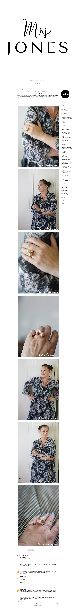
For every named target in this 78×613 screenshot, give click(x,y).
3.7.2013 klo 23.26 (23, 573)
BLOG (25, 73)
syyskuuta (64, 113)
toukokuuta (64, 192)
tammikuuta (64, 197)
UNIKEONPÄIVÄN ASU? (66, 132)
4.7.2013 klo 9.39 (22, 592)
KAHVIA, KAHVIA (65, 160)
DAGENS (63, 125)
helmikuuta (64, 196)
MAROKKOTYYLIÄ (65, 175)
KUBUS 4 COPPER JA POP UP (66, 173)
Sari (20, 582)
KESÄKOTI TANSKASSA (65, 166)
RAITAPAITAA (64, 134)
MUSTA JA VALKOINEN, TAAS (66, 149)
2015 (62, 105)
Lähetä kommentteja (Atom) (23, 608)
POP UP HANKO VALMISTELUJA (67, 164)
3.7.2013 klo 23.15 (23, 566)
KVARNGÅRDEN (64, 187)
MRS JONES (29, 73)
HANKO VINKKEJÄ (65, 126)
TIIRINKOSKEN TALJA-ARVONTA (67, 129)
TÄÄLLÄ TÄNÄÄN (65, 163)
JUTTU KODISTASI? (36, 73)
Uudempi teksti (19, 603)
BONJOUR (64, 144)
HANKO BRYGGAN (65, 140)
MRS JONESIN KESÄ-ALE (66, 137)
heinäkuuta (64, 116)
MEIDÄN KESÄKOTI (65, 122)
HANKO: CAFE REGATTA (66, 133)
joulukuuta (64, 109)
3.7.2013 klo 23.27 (23, 579)
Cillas (20, 596)
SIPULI (63, 176)
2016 (62, 104)
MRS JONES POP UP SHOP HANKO (67, 186)
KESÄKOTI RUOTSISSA (65, 136)
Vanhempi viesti (55, 603)
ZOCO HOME (64, 156)
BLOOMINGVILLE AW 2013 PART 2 (67, 117)
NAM (63, 155)
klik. (41, 93)
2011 (62, 200)
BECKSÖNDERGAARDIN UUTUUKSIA (68, 182)
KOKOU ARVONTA (65, 180)
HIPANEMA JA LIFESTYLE (66, 169)
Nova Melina (22, 557)
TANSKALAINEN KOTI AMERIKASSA (67, 130)
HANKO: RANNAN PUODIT (66, 143)
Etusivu (37, 603)
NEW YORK (64, 151)
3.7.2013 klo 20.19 (23, 560)
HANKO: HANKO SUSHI (66, 139)
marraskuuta (64, 110)
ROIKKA (63, 152)
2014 (62, 106)
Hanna (21, 563)
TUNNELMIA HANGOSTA (66, 159)
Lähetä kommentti (21, 601)
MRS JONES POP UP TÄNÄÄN (66, 162)
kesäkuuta (64, 190)
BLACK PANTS (64, 179)
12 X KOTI (42, 73)
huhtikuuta (64, 193)
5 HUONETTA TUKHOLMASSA (67, 148)
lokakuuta (64, 112)
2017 (62, 102)
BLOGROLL (52, 73)
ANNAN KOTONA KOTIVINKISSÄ (67, 178)
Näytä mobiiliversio (37, 605)
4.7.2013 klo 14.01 (23, 599)
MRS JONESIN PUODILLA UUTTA (67, 128)
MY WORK (47, 73)
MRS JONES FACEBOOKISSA (66, 145)
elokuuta (63, 114)
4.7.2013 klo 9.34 (22, 586)
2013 (62, 108)
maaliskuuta (64, 194)
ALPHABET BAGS (65, 124)
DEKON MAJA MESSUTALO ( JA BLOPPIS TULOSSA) (67, 172)
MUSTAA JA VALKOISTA (66, 154)
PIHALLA (63, 120)
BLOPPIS (63, 121)
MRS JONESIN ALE (65, 188)
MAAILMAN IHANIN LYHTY (66, 184)
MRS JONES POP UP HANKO (66, 167)
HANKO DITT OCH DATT (66, 141)
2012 (62, 199)
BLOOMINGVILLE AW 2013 (66, 147)
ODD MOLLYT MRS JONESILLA (67, 118)
